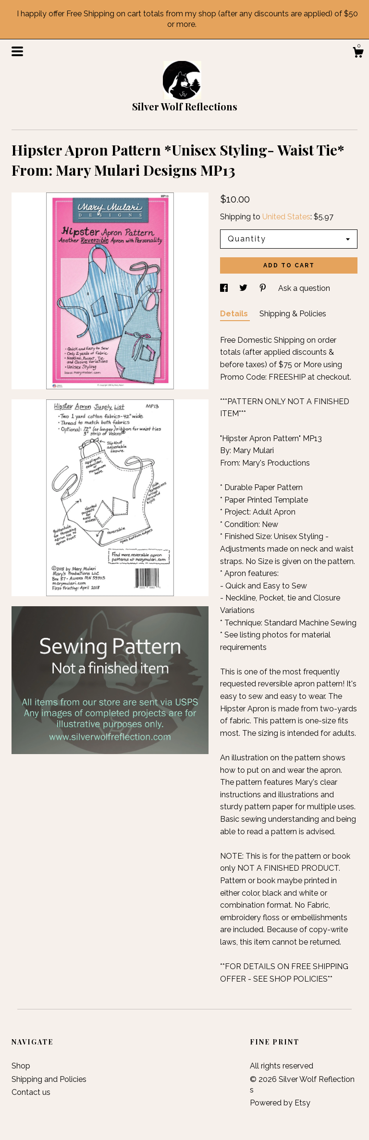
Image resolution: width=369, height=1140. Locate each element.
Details (235, 313)
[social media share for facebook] (225, 288)
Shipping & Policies (292, 313)
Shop (21, 1065)
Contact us (31, 1092)
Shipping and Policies (49, 1079)
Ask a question (304, 288)
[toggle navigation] (17, 51)
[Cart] (358, 54)
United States (286, 216)
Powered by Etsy (280, 1102)
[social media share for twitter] (244, 288)
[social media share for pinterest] (264, 288)
